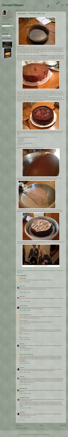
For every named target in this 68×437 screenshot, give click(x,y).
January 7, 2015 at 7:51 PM (25, 372)
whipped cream (20, 272)
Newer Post (19, 425)
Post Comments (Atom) (25, 428)
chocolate (35, 270)
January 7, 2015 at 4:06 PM (25, 310)
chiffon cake (30, 270)
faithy (21, 343)
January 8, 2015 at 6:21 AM (25, 384)
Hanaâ (21, 296)
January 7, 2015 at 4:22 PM (25, 323)
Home (41, 425)
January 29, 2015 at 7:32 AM (25, 417)
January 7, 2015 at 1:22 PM (25, 292)
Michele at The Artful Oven (25, 354)
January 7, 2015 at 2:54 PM (25, 301)
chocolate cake (40, 270)
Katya (21, 367)
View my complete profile (7, 21)
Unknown (22, 278)
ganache (45, 270)
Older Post (63, 425)
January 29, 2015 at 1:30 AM (25, 407)
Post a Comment (21, 419)
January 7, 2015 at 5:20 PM (25, 339)
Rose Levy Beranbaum (51, 270)
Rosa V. (21, 286)
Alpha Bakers (22, 270)
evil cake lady (22, 305)
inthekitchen (22, 388)
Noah (21, 376)
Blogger (47, 434)
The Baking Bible (59, 270)
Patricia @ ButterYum (24, 314)
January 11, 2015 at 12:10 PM (25, 393)
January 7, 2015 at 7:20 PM (25, 363)
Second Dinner (13, 5)
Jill (20, 328)
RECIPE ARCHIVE (6, 30)
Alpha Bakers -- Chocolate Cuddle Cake (31, 13)
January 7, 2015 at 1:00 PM (25, 281)
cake (26, 270)
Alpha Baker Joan (23, 397)
